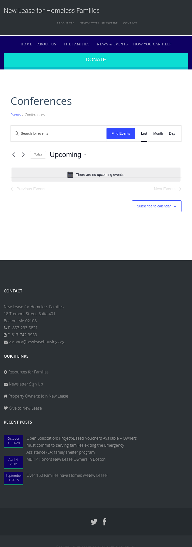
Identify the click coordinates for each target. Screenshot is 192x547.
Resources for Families (26, 370)
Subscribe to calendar (154, 204)
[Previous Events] (13, 152)
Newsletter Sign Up (23, 382)
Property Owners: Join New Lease (38, 394)
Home (16, 43)
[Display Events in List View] (144, 131)
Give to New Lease (25, 406)
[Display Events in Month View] (158, 131)
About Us (39, 43)
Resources (60, 23)
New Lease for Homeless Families (52, 10)
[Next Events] (23, 152)
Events (15, 112)
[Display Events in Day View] (172, 131)
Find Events (121, 131)
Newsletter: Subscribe (97, 23)
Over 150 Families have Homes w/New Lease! (67, 473)
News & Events (115, 43)
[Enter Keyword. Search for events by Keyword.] (58, 131)
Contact (134, 23)
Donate (96, 57)
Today (38, 152)
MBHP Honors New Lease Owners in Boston (66, 457)
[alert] (96, 173)
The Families (74, 43)
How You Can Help (157, 43)
